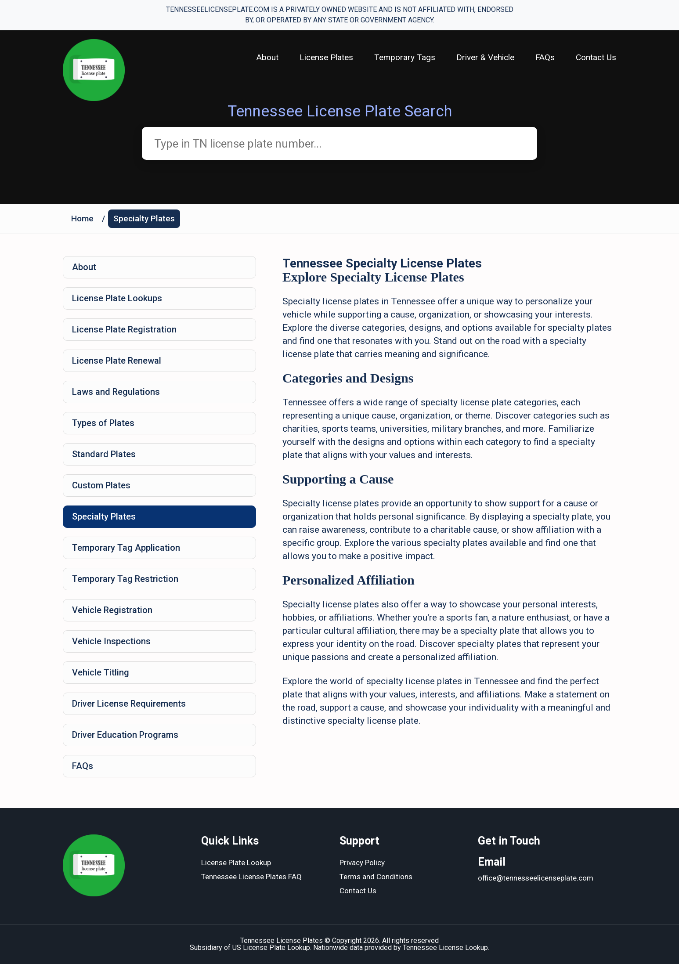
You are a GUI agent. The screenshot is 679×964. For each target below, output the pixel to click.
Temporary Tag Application (126, 547)
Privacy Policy (362, 862)
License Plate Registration (124, 329)
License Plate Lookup (236, 862)
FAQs (545, 57)
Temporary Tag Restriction (125, 579)
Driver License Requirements (129, 703)
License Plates (326, 57)
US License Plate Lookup (271, 947)
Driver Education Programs (125, 734)
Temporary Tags (404, 57)
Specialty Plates (144, 218)
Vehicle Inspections (111, 641)
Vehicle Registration (112, 610)
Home (82, 218)
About (267, 57)
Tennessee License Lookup (445, 947)
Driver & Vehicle (485, 57)
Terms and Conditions (376, 876)
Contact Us (596, 57)
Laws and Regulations (116, 391)
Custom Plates (101, 485)
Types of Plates (103, 423)
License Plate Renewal (116, 360)
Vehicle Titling (100, 672)
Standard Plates (104, 454)
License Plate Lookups (117, 298)
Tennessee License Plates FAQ (251, 876)
